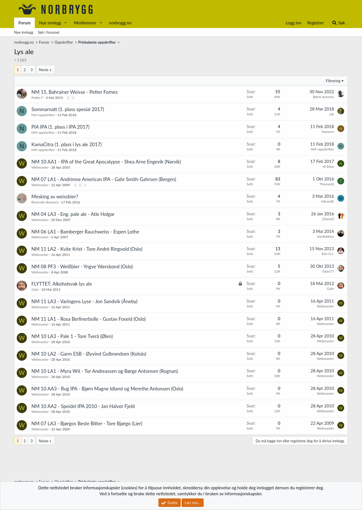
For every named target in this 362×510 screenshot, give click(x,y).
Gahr (35, 289)
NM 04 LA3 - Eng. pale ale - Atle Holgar (73, 214)
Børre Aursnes (323, 97)
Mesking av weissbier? (54, 196)
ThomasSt (326, 184)
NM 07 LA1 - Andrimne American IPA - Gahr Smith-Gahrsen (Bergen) (103, 179)
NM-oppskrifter (43, 115)
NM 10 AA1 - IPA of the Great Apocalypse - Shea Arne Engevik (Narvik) (106, 162)
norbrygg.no (120, 22)
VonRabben (325, 236)
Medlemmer (85, 22)
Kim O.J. (328, 254)
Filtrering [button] (333, 80)
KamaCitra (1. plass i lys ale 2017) (66, 144)
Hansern (328, 131)
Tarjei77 (328, 271)
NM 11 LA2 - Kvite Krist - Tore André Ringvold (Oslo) (86, 249)
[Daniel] (328, 219)
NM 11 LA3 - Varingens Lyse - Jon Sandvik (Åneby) (84, 301)
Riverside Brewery (44, 202)
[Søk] (338, 23)
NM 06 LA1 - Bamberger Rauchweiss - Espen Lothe (85, 232)
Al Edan (328, 166)
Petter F (37, 97)
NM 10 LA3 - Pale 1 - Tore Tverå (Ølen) (72, 336)
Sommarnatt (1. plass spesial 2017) (67, 109)
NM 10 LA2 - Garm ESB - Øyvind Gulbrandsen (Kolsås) (88, 354)
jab (331, 114)
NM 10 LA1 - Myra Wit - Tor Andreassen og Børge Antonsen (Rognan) (104, 371)
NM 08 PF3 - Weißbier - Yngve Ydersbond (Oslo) (82, 266)
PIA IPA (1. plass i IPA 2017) (60, 127)
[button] (66, 23)
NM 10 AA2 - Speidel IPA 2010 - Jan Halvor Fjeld (83, 406)
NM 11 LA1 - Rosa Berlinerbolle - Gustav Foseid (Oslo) (88, 319)
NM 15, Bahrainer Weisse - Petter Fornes (74, 92)
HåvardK (327, 201)
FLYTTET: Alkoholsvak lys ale (61, 284)
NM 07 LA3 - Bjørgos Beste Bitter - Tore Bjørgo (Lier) (86, 423)
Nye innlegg (50, 22)
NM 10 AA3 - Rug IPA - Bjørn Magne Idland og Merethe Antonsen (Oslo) (107, 389)
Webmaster (40, 167)
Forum (24, 22)
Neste (43, 69)
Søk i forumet (49, 32)
